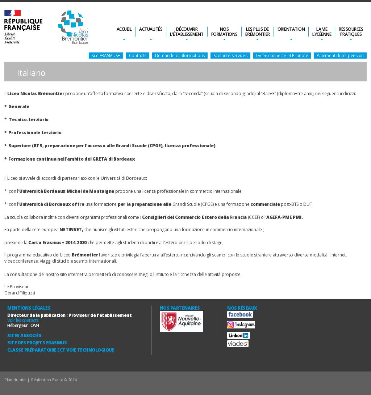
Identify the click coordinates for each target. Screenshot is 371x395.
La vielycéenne (321, 31)
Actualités (150, 29)
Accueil (124, 29)
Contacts (137, 55)
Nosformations (224, 31)
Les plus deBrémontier (257, 31)
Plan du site (15, 379)
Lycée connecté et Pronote (282, 55)
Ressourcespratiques (351, 31)
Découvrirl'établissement (187, 31)
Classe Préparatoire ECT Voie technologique (60, 350)
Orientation (291, 29)
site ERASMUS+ (106, 55)
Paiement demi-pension (340, 55)
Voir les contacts (23, 320)
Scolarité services (230, 55)
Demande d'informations (180, 55)
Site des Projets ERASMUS (37, 343)
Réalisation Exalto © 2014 (54, 379)
